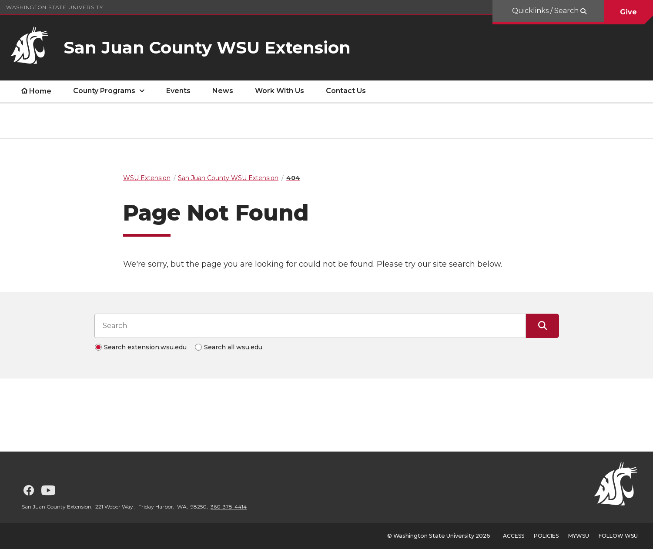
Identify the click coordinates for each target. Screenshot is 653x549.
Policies (546, 535)
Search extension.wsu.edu (145, 347)
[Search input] (310, 326)
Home (40, 91)
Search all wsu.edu (233, 347)
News (222, 91)
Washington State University (54, 7)
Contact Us (346, 91)
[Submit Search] (542, 326)
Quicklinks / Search (546, 11)
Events (178, 91)
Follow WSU (618, 535)
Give (628, 12)
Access (513, 535)
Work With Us (279, 91)
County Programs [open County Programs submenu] (104, 91)
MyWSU (578, 535)
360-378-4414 (229, 506)
